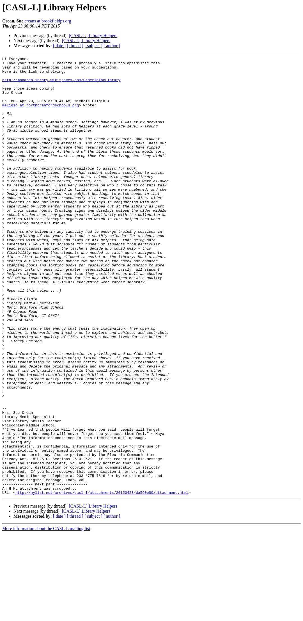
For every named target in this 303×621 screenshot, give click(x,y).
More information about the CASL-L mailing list (46, 616)
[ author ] (112, 45)
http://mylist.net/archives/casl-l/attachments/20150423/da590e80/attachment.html (101, 580)
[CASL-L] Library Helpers (93, 35)
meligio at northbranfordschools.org (40, 115)
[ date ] (59, 45)
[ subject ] (93, 45)
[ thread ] (75, 45)
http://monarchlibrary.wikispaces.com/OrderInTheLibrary (61, 84)
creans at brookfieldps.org (47, 21)
